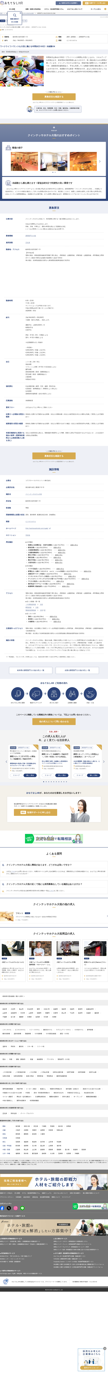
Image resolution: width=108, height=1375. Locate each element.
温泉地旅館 (17, 1033)
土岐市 (5, 1013)
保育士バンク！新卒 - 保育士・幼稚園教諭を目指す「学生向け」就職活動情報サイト (24, 1244)
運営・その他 (64, 1033)
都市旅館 (90, 1030)
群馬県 (68, 1126)
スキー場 (30, 1046)
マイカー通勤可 (8, 1097)
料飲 (10, 1059)
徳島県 (75, 1149)
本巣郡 (29, 1017)
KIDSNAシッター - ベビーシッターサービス (12, 1259)
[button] (43, 781)
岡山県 (26, 1149)
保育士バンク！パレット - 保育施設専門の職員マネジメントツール (72, 1244)
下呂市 (72, 1013)
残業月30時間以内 (56, 1089)
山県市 (31, 1013)
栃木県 (60, 1126)
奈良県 (51, 1130)
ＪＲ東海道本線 (31, 604)
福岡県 (18, 1153)
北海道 (18, 1138)
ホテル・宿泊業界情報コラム (54, 9)
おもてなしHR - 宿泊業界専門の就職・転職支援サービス (69, 1256)
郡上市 (64, 1013)
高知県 (83, 1149)
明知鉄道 (50, 1076)
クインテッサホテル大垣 (27, 13)
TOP (1, 13)
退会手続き (26, 1197)
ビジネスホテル (31, 521)
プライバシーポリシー (7, 1197)
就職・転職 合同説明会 (33, 9)
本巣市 (55, 1013)
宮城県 (18, 1142)
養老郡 (96, 1013)
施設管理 (40, 1059)
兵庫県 (26, 1130)
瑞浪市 (64, 1009)
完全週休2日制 (89, 1093)
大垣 (41, 604)
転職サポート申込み (6, 1193)
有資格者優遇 (34, 1100)
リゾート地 (40, 1046)
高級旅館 (28, 1033)
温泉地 (5, 1046)
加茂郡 (37, 1017)
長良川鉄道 (30, 1076)
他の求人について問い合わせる (54, 721)
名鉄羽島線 (81, 1072)
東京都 (18, 1126)
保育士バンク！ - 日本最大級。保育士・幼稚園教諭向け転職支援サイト (20, 1241)
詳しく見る (30, 775)
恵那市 (80, 1009)
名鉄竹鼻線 (70, 1072)
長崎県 (44, 1153)
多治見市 (30, 1009)
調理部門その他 (22, 21)
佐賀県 (68, 1153)
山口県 (34, 1149)
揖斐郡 (21, 1017)
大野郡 (54, 1017)
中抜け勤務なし (8, 1100)
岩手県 (42, 1142)
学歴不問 (20, 1089)
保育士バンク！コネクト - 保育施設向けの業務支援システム (71, 1241)
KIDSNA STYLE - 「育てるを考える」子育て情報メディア (16, 1256)
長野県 (26, 1146)
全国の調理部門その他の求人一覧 (77, 670)
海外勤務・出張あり (72, 1089)
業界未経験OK (21, 1100)
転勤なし (43, 1089)
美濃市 (55, 1009)
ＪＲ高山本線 (44, 1072)
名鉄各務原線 (18, 1076)
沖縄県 (77, 1153)
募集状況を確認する (54, 96)
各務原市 (14, 1013)
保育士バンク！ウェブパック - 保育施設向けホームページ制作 (71, 1247)
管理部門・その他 (64, 1059)
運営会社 (35, 1197)
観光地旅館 (6, 1033)
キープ (16, 775)
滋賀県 (42, 1130)
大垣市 (13, 1009)
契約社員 (14, 1113)
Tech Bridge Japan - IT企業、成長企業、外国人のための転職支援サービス (21, 1273)
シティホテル (7, 1030)
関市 (38, 1009)
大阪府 (18, 1130)
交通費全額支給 (40, 1097)
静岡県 (26, 1134)
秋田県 (59, 1142)
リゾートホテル (34, 1030)
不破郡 (5, 1017)
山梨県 (51, 1146)
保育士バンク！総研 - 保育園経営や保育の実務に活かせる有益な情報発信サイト (76, 1249)
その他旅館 (38, 1033)
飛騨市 (47, 1013)
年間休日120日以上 (73, 1093)
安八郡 (13, 1017)
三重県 (42, 1134)
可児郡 (46, 1017)
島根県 (42, 1149)
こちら (13, 871)
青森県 (34, 1142)
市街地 (28, 535)
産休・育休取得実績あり (10, 52)
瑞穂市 (39, 1013)
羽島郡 (88, 1013)
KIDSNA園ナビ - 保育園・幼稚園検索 (10, 1261)
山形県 (51, 1142)
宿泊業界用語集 (45, 1197)
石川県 (34, 1146)
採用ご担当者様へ (75, 1193)
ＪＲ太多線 (32, 1072)
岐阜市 (5, 1009)
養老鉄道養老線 (31, 610)
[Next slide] (100, 161)
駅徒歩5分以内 (24, 52)
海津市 (80, 1013)
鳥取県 (51, 1149)
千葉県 (44, 1126)
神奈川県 (27, 1126)
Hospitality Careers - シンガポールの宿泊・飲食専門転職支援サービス (73, 1261)
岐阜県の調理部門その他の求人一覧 (30, 670)
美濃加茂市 (90, 1009)
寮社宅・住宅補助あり (24, 1097)
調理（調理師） (21, 1059)
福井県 (59, 1146)
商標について (56, 1197)
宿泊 (4, 1059)
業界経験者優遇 (8, 1089)
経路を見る (74, 545)
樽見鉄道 (28, 607)
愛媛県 (59, 1149)
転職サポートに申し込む (95, 3)
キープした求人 (96, 9)
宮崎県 (60, 1153)
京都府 (34, 1130)
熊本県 (26, 1153)
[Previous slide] (6, 761)
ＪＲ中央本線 (7, 1072)
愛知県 (18, 1134)
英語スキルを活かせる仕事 (92, 1089)
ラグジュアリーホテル (63, 1030)
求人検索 (12, 9)
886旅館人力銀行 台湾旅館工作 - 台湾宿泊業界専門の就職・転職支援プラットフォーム (78, 1267)
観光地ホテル (47, 1030)
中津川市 (47, 1009)
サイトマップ (66, 1197)
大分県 (52, 1153)
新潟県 (18, 1146)
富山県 (42, 1146)
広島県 (18, 1149)
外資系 (28, 1093)
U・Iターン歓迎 (31, 1089)
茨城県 (52, 1126)
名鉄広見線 (6, 1076)
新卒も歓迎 (66, 1097)
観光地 (21, 1046)
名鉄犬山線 (92, 1072)
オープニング (78, 1097)
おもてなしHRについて (74, 9)
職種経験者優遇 (91, 1097)
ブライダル (50, 1059)
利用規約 (18, 1197)
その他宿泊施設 (51, 1033)
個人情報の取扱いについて (91, 1193)
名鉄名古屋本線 (58, 1072)
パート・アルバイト (27, 1113)
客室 (31, 1059)
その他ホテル (78, 1030)
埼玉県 (36, 1126)
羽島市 (72, 1009)
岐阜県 (34, 1134)
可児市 (22, 1013)
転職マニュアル (47, 1193)
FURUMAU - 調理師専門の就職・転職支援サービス (68, 1259)
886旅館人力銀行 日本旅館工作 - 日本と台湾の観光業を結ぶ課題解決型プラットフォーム (79, 1264)
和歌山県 (60, 1130)
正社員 (28, 242)
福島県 (26, 1142)
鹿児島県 (35, 1153)
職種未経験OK (54, 1097)
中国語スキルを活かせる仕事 (12, 1093)
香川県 (67, 1149)
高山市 (21, 1009)
